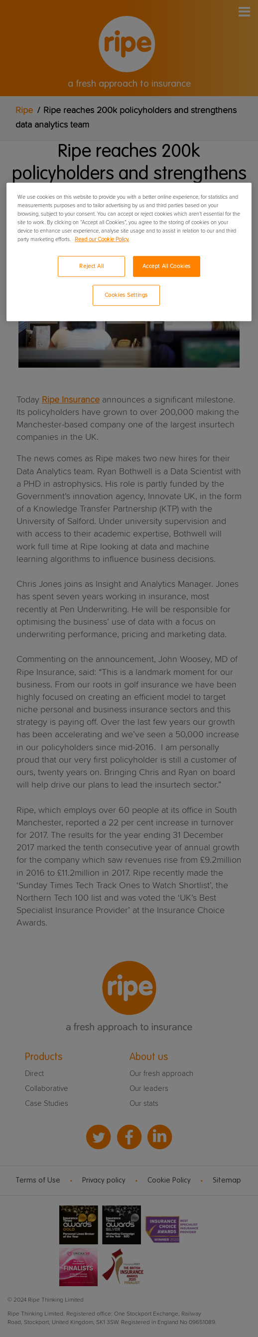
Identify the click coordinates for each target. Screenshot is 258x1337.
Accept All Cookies (166, 266)
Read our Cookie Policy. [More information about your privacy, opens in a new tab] (102, 239)
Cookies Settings (126, 295)
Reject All (91, 266)
